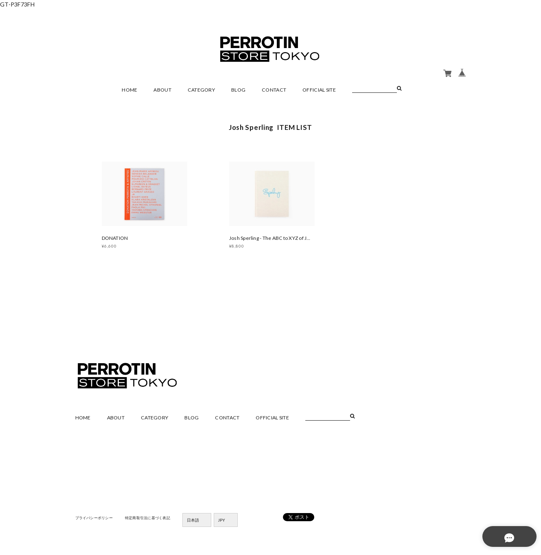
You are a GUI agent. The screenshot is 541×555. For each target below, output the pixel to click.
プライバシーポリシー (96, 519)
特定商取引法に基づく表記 (154, 519)
